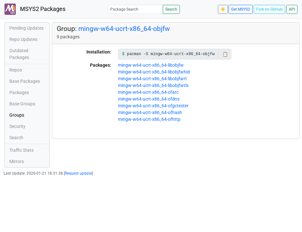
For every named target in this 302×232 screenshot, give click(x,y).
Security (17, 126)
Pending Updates (26, 28)
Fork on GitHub (269, 9)
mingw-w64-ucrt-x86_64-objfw (124, 29)
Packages (19, 92)
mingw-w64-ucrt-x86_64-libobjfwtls (153, 85)
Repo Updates (23, 39)
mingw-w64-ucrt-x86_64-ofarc (148, 92)
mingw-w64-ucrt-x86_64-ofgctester (153, 105)
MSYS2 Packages (35, 9)
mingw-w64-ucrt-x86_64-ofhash (150, 112)
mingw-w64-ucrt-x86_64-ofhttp (149, 119)
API (292, 9)
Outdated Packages (19, 54)
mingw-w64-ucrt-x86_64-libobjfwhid (154, 71)
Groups (16, 115)
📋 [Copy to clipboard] (225, 54)
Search (171, 9)
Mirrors (16, 161)
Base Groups (22, 103)
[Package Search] (135, 9)
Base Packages (24, 81)
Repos (15, 69)
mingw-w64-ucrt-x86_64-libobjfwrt (152, 78)
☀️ (222, 9)
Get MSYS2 (240, 9)
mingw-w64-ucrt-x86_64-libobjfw (151, 65)
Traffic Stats (21, 150)
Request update (78, 173)
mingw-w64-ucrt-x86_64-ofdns (149, 99)
